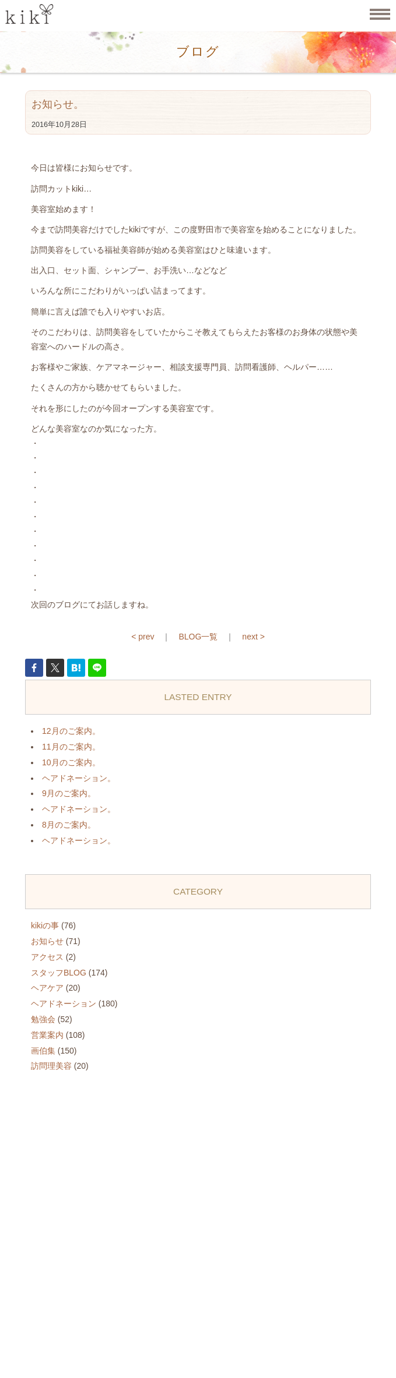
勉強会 (43, 1019)
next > (253, 636)
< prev (142, 636)
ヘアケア (47, 987)
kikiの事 (45, 925)
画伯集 (43, 1050)
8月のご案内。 (69, 824)
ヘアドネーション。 (78, 778)
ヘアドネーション (63, 1003)
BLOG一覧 (198, 636)
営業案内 (47, 1035)
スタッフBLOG (58, 972)
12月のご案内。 (71, 731)
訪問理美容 (51, 1065)
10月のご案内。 (71, 762)
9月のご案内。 (69, 793)
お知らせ (47, 941)
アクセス (47, 957)
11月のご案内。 (71, 746)
